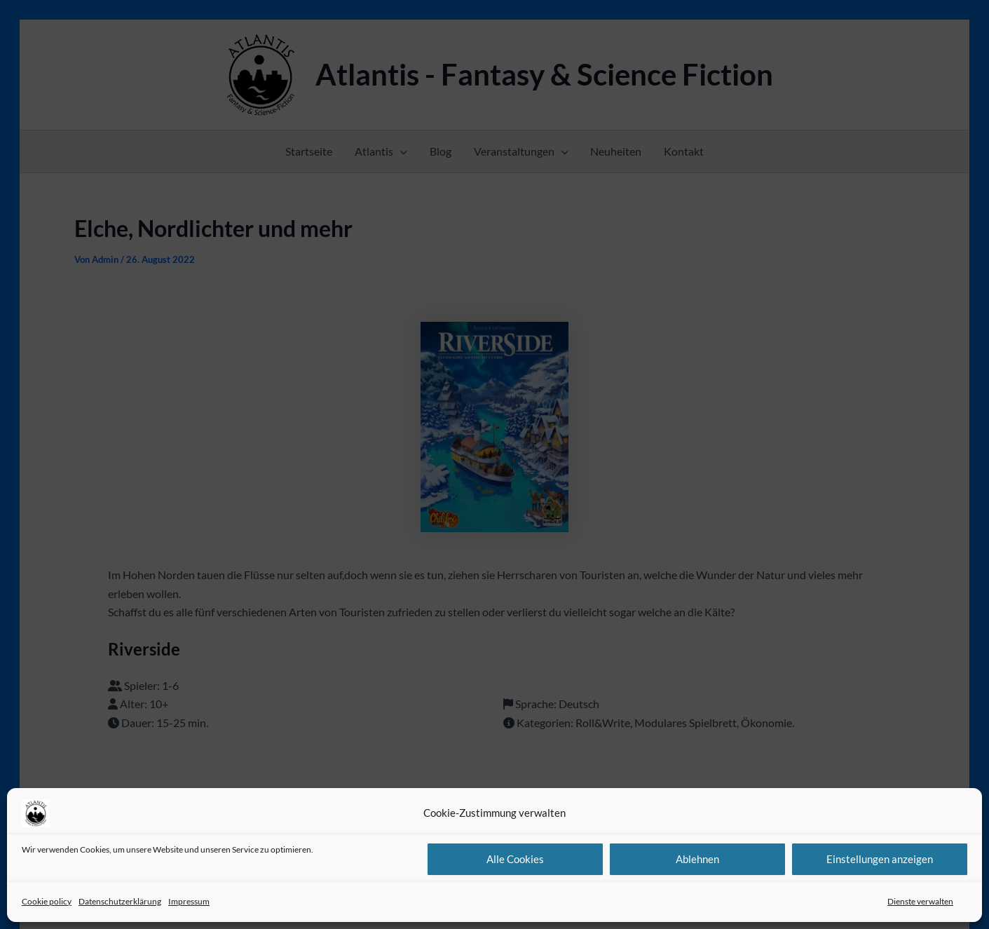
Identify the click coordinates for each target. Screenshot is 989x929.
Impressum (189, 901)
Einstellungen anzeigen (879, 859)
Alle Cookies (515, 859)
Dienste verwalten (920, 901)
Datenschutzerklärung (120, 901)
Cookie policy (46, 901)
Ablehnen (697, 859)
